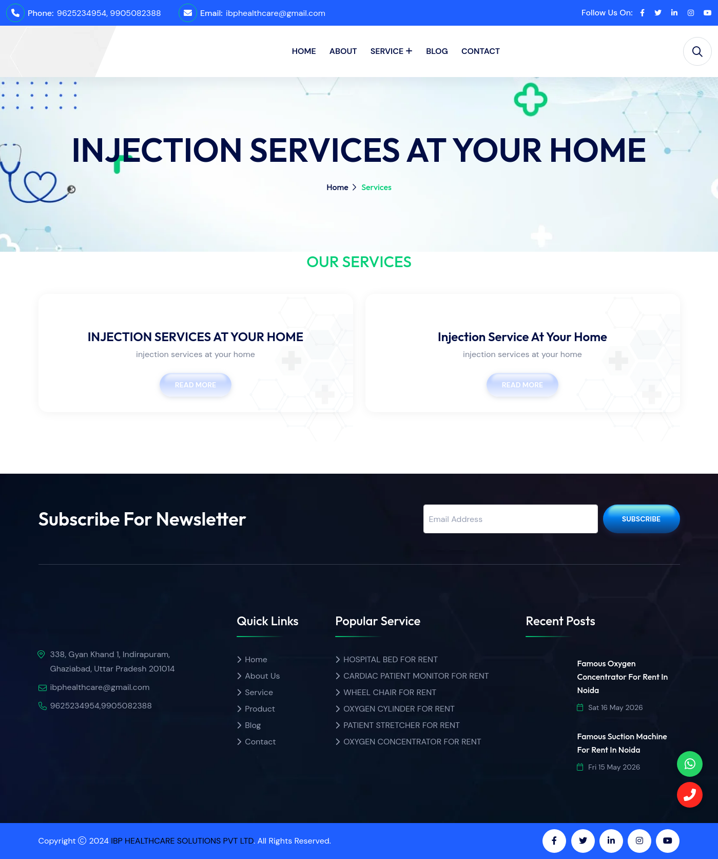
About (343, 51)
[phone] (690, 764)
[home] (44, 42)
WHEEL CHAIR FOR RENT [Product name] (389, 692)
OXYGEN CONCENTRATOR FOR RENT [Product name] (412, 741)
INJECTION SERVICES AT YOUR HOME (195, 336)
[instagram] (691, 13)
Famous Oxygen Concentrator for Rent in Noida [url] (622, 676)
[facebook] (642, 13)
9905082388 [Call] (135, 13)
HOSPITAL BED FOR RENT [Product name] (390, 659)
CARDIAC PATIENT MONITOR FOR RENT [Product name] (416, 675)
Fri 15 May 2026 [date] (608, 767)
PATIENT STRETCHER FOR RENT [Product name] (401, 725)
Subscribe (641, 519)
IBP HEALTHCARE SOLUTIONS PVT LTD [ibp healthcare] (182, 840)
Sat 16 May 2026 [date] (610, 707)
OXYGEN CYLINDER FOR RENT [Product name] (399, 708)
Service (387, 51)
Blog (437, 51)
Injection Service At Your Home (522, 336)
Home (304, 51)
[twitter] (658, 13)
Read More (196, 384)
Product (260, 708)
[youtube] (708, 13)
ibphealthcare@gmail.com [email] (275, 13)
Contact (480, 51)
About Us (262, 675)
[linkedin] (674, 13)
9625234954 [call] (81, 13)
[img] (97, 622)
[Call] (690, 795)
